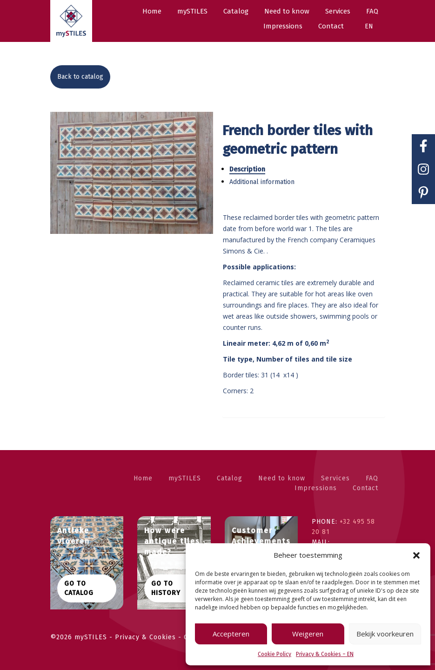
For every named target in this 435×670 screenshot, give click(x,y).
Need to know (281, 478)
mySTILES (184, 478)
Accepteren (231, 633)
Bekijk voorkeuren (385, 633)
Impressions (315, 488)
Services (335, 478)
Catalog (229, 478)
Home (143, 478)
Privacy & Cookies (146, 637)
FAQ (372, 478)
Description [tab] (247, 169)
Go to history (166, 588)
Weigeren (307, 633)
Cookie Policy (274, 654)
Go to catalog (79, 588)
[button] (416, 555)
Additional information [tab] (261, 182)
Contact (365, 488)
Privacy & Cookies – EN (325, 654)
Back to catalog (80, 77)
